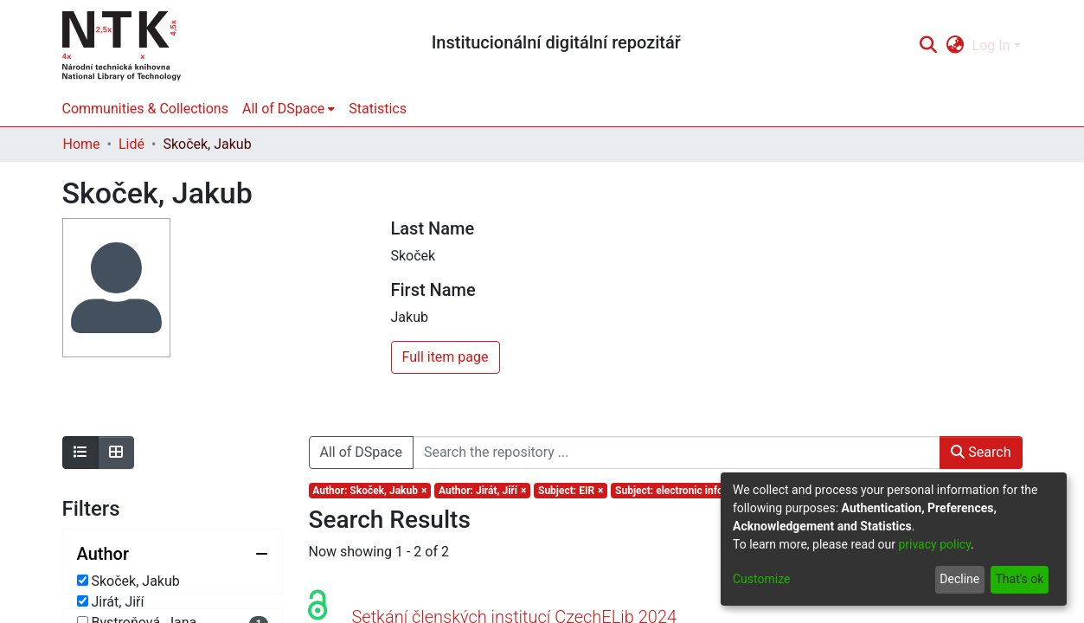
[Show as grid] (116, 452)
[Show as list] (80, 452)
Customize (761, 579)
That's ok (1019, 579)
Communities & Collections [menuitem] (145, 108)
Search (980, 452)
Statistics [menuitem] (378, 108)
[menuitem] (954, 45)
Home (81, 144)
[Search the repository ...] (676, 452)
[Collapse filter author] (172, 553)
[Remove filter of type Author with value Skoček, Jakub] (370, 490)
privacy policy (934, 544)
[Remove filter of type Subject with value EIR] (570, 490)
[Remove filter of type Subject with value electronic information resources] (716, 490)
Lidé (131, 144)
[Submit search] (929, 45)
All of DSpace (361, 452)
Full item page (445, 357)
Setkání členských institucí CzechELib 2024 (514, 596)
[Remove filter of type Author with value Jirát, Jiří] (482, 490)
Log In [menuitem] (991, 45)
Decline (959, 579)
